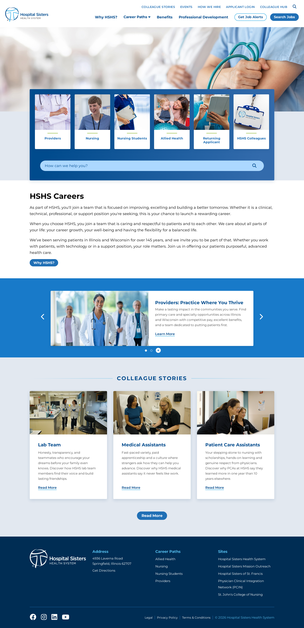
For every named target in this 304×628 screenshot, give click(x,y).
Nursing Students (169, 574)
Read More (152, 515)
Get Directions (103, 570)
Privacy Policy (167, 617)
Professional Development (203, 17)
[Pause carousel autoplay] (158, 350)
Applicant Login (240, 7)
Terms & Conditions (196, 617)
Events (186, 7)
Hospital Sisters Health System (242, 559)
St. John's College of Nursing (240, 594)
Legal (149, 617)
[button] (43, 316)
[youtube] (65, 617)
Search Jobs (284, 17)
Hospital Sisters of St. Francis (240, 574)
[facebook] (33, 617)
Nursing (161, 566)
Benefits (164, 17)
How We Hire (209, 7)
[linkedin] (54, 617)
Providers (162, 581)
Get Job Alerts (250, 17)
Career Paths (137, 17)
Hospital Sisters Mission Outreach (244, 566)
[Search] (295, 7)
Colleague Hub (273, 7)
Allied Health (165, 559)
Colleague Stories (158, 7)
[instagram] (44, 617)
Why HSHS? (106, 17)
